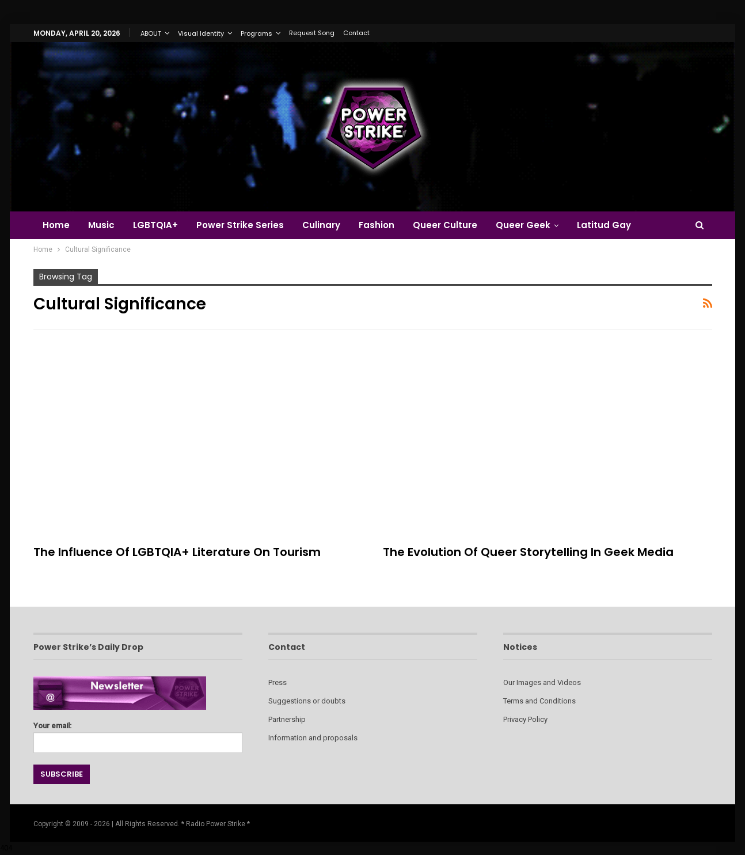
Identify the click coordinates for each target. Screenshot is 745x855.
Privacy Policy (525, 719)
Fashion (385, 225)
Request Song (312, 32)
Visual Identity (201, 33)
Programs (256, 33)
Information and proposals (313, 737)
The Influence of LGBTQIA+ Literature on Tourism (177, 552)
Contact (356, 32)
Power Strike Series (245, 225)
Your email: (137, 734)
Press (277, 682)
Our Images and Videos (542, 682)
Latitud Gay (618, 225)
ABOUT (150, 33)
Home (56, 225)
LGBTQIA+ (158, 225)
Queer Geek (535, 225)
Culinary (328, 225)
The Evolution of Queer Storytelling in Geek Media (528, 552)
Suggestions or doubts (306, 701)
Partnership (287, 719)
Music (103, 225)
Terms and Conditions (539, 701)
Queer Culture (455, 225)
